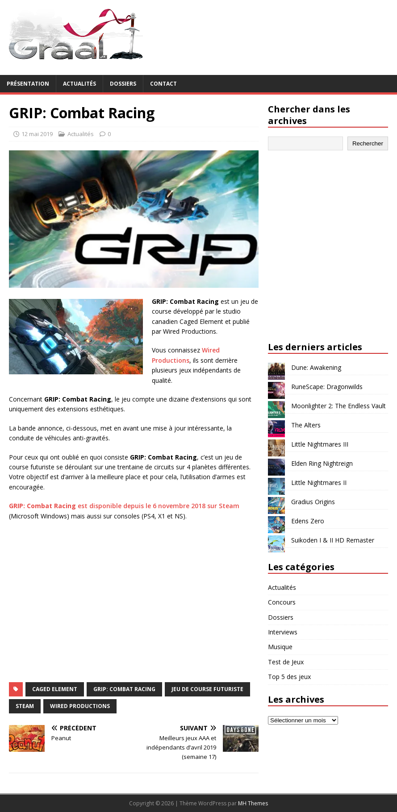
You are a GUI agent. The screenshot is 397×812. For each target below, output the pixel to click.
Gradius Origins (313, 501)
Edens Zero (307, 521)
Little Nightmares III (319, 444)
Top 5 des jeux (289, 676)
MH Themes (253, 803)
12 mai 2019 (37, 134)
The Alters (306, 425)
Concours (282, 602)
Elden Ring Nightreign (322, 463)
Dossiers (123, 83)
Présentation (28, 83)
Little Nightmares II (319, 482)
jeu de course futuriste (207, 689)
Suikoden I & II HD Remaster (332, 540)
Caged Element (54, 689)
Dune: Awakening (316, 367)
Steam (25, 706)
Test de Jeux (286, 662)
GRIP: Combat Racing (124, 689)
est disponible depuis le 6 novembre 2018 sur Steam (124, 505)
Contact (163, 83)
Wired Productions (80, 706)
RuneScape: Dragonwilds (327, 386)
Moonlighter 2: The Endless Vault (338, 406)
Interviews (282, 632)
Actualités (79, 83)
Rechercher (367, 143)
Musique (280, 646)
